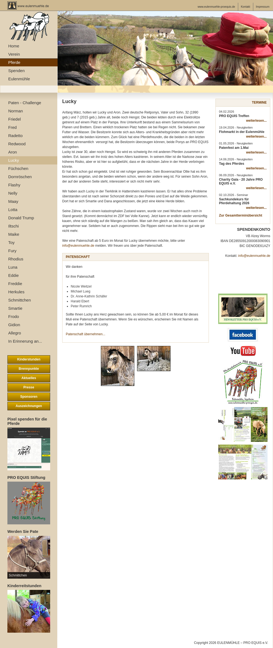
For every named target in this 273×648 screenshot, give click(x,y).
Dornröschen (20, 176)
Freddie (15, 283)
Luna (12, 267)
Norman (15, 111)
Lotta (12, 209)
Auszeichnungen (29, 406)
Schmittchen (19, 300)
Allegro (14, 333)
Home (13, 46)
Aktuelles (28, 378)
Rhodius (15, 259)
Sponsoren (29, 397)
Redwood (16, 143)
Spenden (16, 70)
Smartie (15, 308)
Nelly (12, 193)
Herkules (16, 291)
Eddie (13, 275)
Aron (12, 152)
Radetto (15, 135)
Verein (14, 54)
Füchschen (18, 168)
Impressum (262, 6)
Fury (12, 250)
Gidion (14, 324)
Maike (13, 234)
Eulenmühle (19, 78)
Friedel (14, 119)
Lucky (13, 160)
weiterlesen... (256, 121)
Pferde (14, 62)
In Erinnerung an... (25, 341)
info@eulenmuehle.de (78, 246)
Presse (28, 387)
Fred (12, 127)
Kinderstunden (29, 359)
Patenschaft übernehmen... (85, 334)
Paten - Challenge (24, 102)
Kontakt (245, 6)
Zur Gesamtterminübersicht (240, 215)
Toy (11, 242)
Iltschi (13, 226)
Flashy (14, 185)
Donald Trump (21, 217)
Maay (13, 201)
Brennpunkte (29, 369)
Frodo (13, 316)
